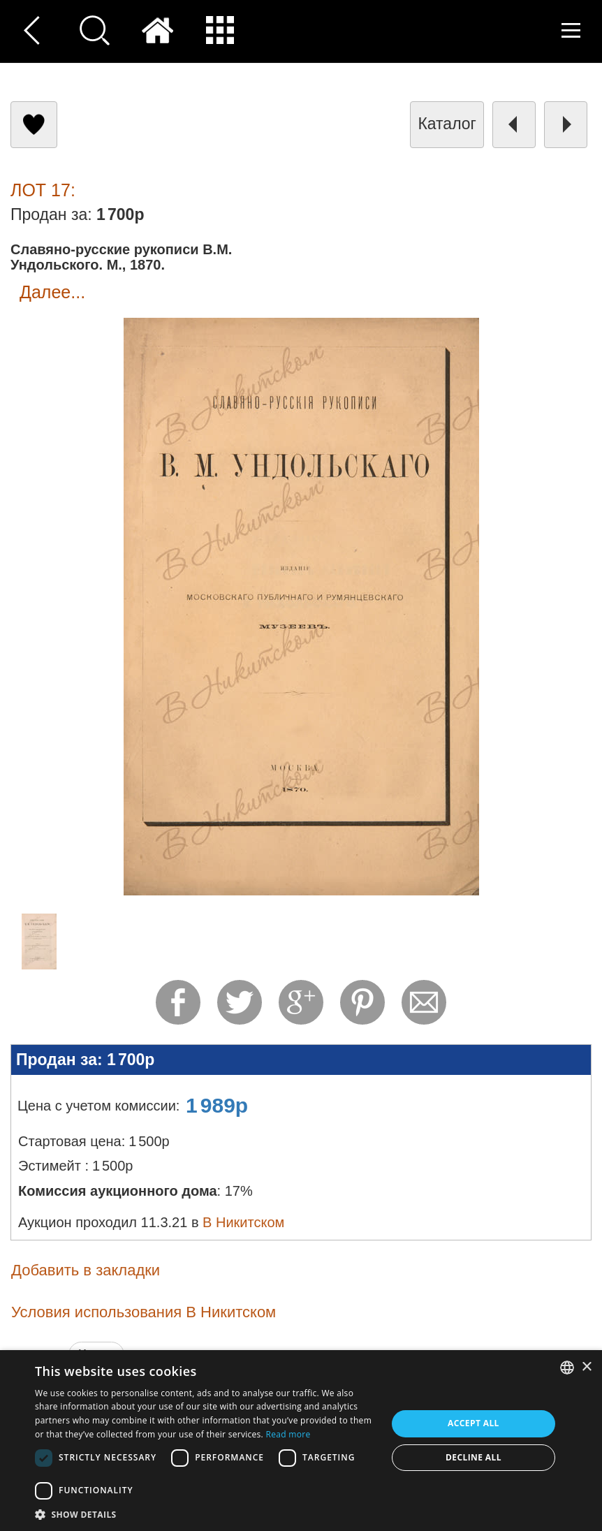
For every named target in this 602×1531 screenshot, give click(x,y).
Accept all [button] (473, 1423)
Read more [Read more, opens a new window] (288, 1434)
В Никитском (243, 1222)
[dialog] (301, 1440)
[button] (205, 1514)
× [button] (586, 1367)
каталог (447, 124)
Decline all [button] (473, 1457)
